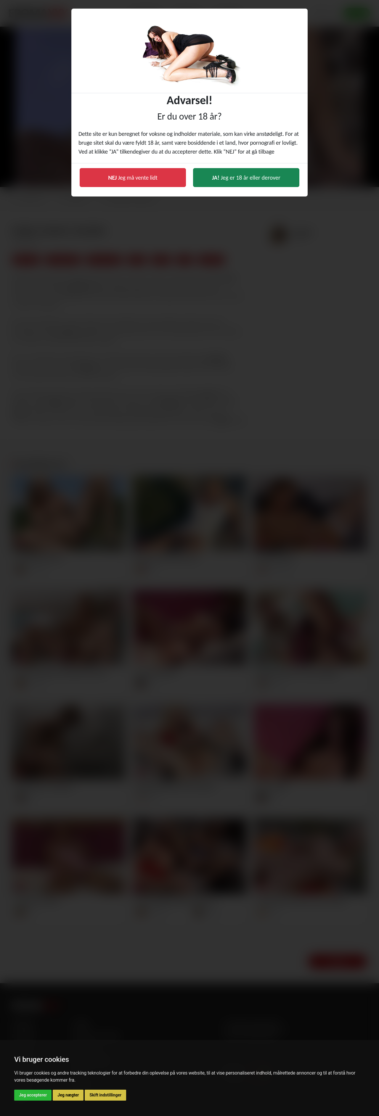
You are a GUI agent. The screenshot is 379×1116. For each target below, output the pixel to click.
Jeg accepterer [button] (33, 1095)
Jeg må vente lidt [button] (133, 177)
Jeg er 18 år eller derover (246, 177)
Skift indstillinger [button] (105, 1095)
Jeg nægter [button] (68, 1095)
